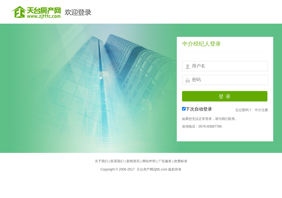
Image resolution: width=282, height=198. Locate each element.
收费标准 (180, 161)
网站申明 (149, 161)
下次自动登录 (199, 109)
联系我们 (117, 161)
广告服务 (165, 161)
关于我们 (102, 161)
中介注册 (261, 110)
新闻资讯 (133, 161)
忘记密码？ (243, 110)
